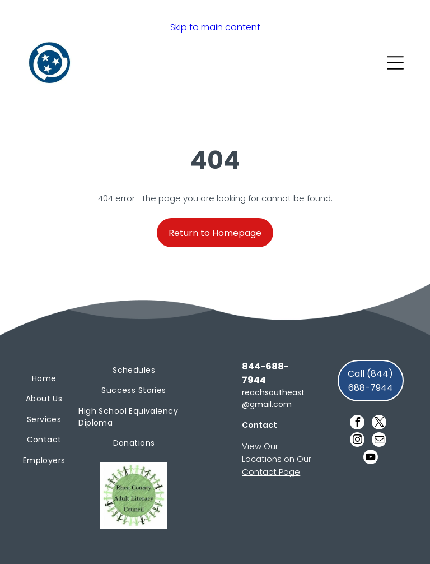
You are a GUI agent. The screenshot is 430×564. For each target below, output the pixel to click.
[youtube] (370, 458)
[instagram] (357, 441)
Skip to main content (215, 27)
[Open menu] (395, 62)
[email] (379, 441)
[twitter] (379, 423)
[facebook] (357, 423)
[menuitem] (44, 378)
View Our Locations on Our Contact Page (276, 459)
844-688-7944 (265, 373)
